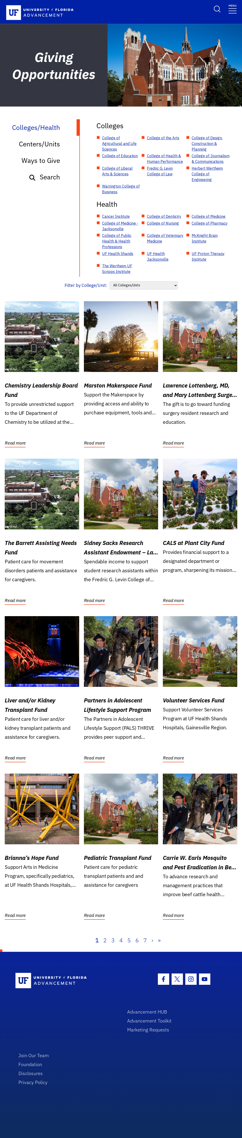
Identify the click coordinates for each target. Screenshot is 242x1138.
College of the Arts (163, 138)
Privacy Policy (33, 1082)
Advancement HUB (147, 1012)
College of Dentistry (164, 216)
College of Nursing (163, 223)
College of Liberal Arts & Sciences (117, 171)
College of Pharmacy (210, 223)
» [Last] (159, 940)
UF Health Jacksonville (158, 256)
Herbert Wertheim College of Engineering (207, 174)
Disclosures (30, 1073)
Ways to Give (41, 160)
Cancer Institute (116, 216)
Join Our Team (33, 1055)
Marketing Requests (148, 1030)
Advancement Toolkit (149, 1021)
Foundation (30, 1064)
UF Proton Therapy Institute (208, 256)
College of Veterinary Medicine (165, 238)
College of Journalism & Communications (210, 158)
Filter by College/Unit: (86, 285)
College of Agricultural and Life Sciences (119, 144)
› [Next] (152, 940)
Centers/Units (39, 144)
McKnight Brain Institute (205, 238)
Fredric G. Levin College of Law (160, 171)
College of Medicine (208, 216)
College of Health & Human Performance (165, 158)
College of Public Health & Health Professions (116, 241)
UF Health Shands (117, 253)
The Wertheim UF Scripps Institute (117, 269)
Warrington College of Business (121, 189)
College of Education (120, 155)
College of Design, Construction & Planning (207, 144)
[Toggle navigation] (232, 8)
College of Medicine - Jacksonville (120, 226)
